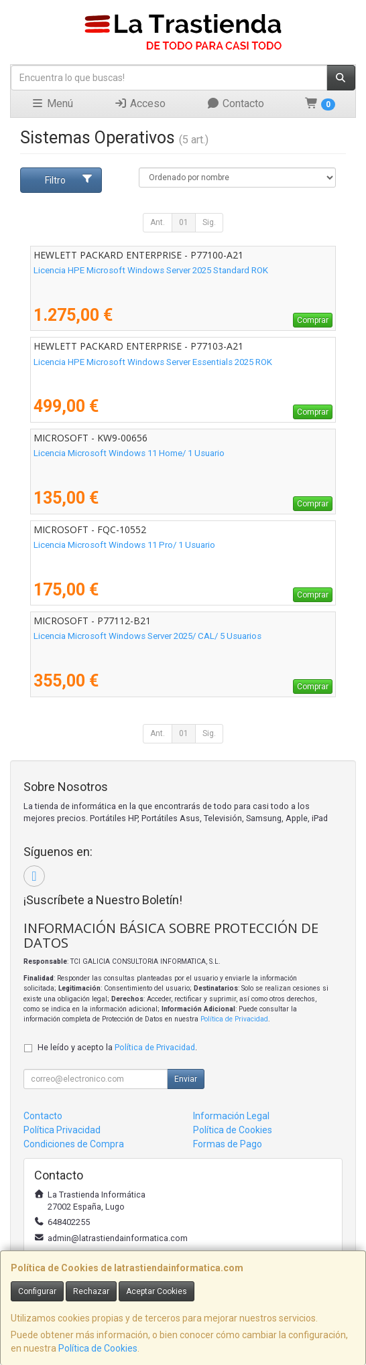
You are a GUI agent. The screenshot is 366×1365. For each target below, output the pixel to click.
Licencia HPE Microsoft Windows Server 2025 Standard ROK (151, 270)
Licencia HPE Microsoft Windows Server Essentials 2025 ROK (153, 362)
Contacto (235, 103)
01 (183, 222)
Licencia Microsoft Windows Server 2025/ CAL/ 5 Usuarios (147, 636)
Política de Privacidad (234, 1019)
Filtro (69, 179)
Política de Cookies (97, 1348)
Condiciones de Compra (73, 1144)
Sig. (209, 222)
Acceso (140, 103)
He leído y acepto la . (117, 1047)
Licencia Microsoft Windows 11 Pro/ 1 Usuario (124, 545)
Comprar (312, 320)
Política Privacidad (62, 1130)
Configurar (37, 1291)
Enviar (185, 1079)
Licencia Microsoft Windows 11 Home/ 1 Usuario (129, 453)
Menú (52, 103)
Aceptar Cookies (156, 1291)
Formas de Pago (227, 1144)
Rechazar (91, 1291)
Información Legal (231, 1115)
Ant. (157, 222)
